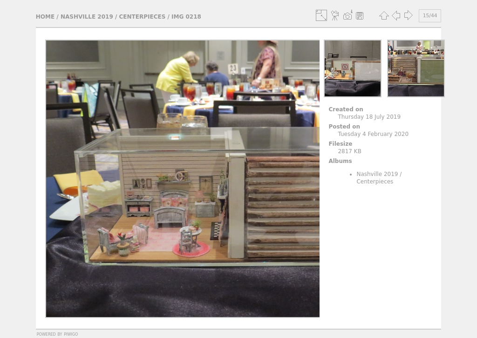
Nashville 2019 (87, 17)
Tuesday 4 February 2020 (373, 134)
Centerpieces (142, 17)
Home (45, 17)
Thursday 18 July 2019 (369, 117)
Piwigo (71, 334)
